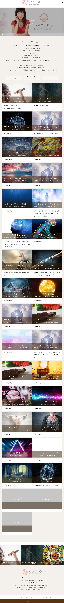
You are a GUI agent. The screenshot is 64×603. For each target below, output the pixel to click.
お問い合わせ (50, 597)
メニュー (29, 597)
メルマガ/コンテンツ (36, 597)
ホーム (13, 597)
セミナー (50, 78)
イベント (24, 597)
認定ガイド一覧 (40, 589)
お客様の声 (44, 597)
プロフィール (18, 597)
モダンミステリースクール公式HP (28, 589)
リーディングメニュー (32, 77)
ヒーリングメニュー (13, 78)
